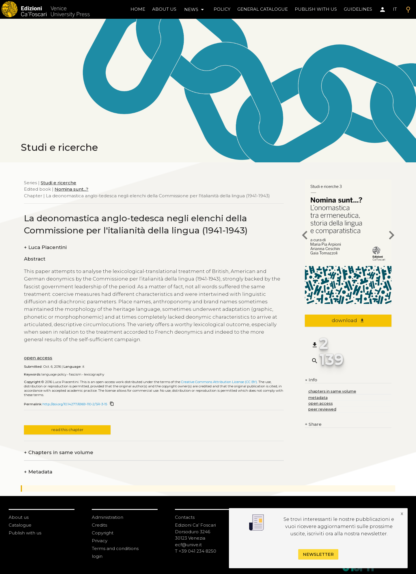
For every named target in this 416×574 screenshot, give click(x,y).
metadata (318, 397)
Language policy (53, 374)
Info (311, 380)
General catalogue (262, 9)
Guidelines (358, 9)
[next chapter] (391, 236)
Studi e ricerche (58, 182)
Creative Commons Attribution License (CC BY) (219, 382)
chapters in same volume (332, 391)
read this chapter (67, 430)
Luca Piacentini (45, 247)
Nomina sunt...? (71, 189)
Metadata (38, 472)
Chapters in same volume (58, 452)
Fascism (75, 374)
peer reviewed (322, 409)
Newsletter (318, 554)
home (137, 9)
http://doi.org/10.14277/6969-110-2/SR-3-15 (74, 404)
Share (313, 424)
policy (222, 9)
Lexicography (94, 374)
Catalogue (20, 525)
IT (395, 9)
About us (164, 9)
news (195, 9)
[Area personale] (382, 9)
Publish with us (316, 9)
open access (38, 358)
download (348, 320)
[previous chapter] (305, 236)
